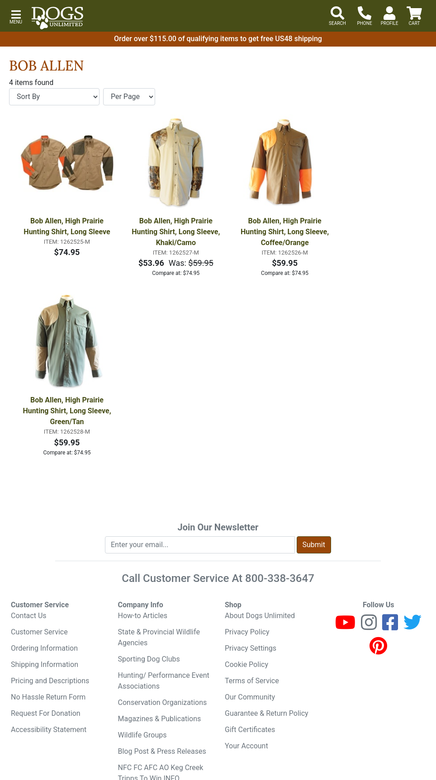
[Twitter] (412, 626)
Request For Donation (46, 713)
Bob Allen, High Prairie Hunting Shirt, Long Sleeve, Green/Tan (68, 411)
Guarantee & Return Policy (266, 713)
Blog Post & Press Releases (162, 751)
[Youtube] (345, 626)
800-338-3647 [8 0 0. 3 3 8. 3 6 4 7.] (279, 578)
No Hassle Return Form (48, 697)
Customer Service (39, 632)
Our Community (250, 697)
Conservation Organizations (162, 702)
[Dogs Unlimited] (57, 18)
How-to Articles (143, 615)
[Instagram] (368, 626)
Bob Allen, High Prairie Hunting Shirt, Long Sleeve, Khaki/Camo (177, 232)
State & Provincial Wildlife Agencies (159, 637)
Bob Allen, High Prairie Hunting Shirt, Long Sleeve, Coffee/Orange (286, 232)
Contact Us (29, 615)
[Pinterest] (378, 650)
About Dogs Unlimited (260, 615)
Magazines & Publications (159, 718)
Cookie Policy (246, 664)
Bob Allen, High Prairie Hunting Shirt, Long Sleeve (67, 226)
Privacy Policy (247, 632)
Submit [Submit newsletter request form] (314, 544)
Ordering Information (44, 648)
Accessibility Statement (48, 729)
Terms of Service (252, 680)
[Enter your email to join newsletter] (200, 544)
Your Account (246, 746)
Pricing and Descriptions (50, 680)
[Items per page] (129, 96)
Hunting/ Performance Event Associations (163, 680)
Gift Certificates (250, 729)
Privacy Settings (250, 648)
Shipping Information (44, 664)
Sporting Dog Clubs (149, 659)
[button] (16, 16)
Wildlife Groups (142, 735)
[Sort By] (54, 96)
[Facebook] (390, 626)
